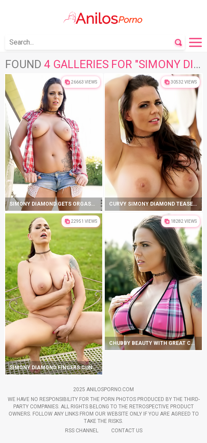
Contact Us (126, 431)
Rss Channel (81, 431)
